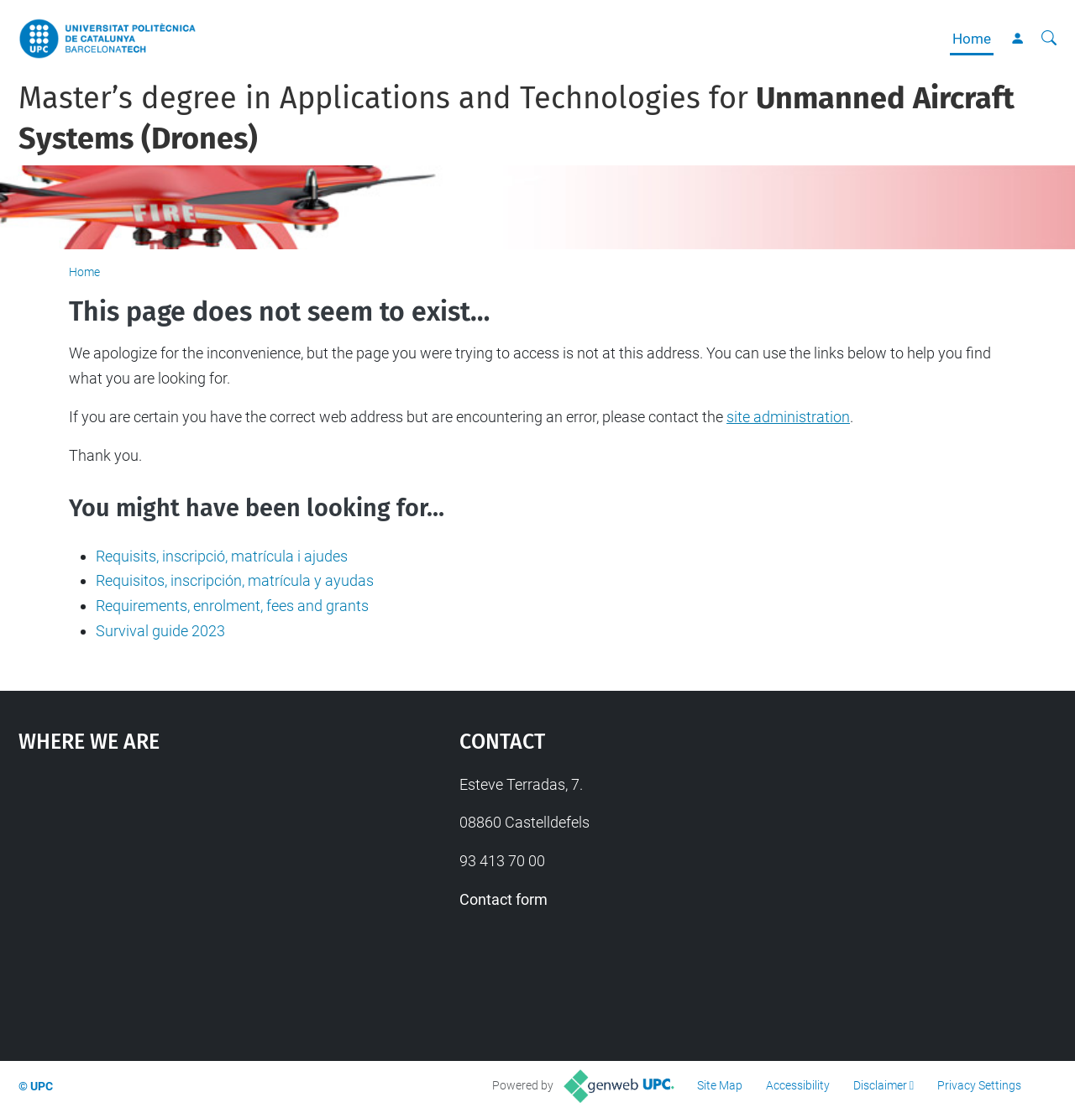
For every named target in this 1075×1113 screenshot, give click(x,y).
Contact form (503, 899)
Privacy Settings (979, 1085)
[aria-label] (1049, 38)
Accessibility (798, 1085)
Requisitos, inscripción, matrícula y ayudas (235, 580)
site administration (788, 417)
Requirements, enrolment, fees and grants (232, 605)
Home (971, 38)
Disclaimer (880, 1085)
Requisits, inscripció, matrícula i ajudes (222, 556)
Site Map (719, 1085)
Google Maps (184, 898)
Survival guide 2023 (160, 631)
